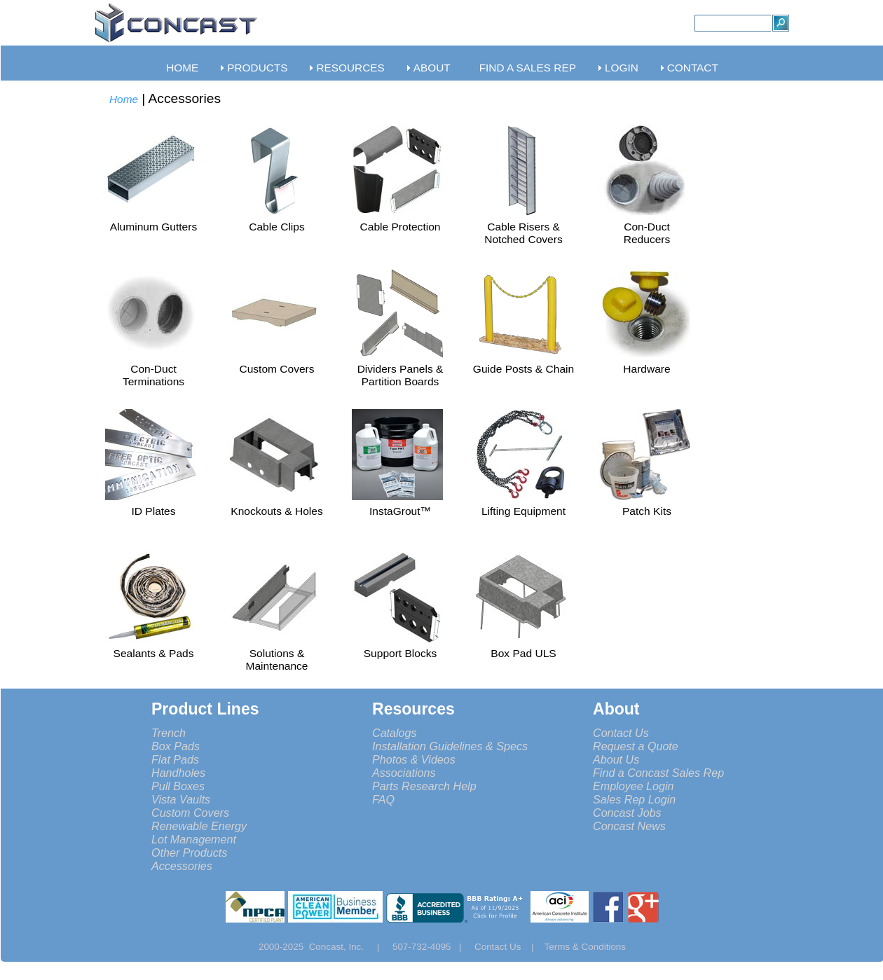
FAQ (383, 799)
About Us (616, 759)
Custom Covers (190, 812)
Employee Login (633, 786)
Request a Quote (635, 746)
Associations (403, 772)
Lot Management (193, 839)
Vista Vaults (180, 799)
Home (123, 99)
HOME (182, 68)
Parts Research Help (424, 786)
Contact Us (621, 732)
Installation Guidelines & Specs (450, 746)
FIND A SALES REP (527, 68)
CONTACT (692, 68)
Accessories (181, 866)
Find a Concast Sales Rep (658, 772)
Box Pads (175, 746)
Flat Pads (175, 759)
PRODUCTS (257, 68)
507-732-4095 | (432, 946)
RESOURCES (350, 68)
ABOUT (432, 68)
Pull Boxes (178, 786)
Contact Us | (509, 946)
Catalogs (394, 732)
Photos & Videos (414, 759)
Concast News (629, 826)
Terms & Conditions (586, 946)
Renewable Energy (199, 826)
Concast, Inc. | (348, 946)
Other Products (189, 852)
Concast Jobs (627, 812)
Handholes (178, 772)
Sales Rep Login (634, 799)
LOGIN (621, 68)
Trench (168, 732)
